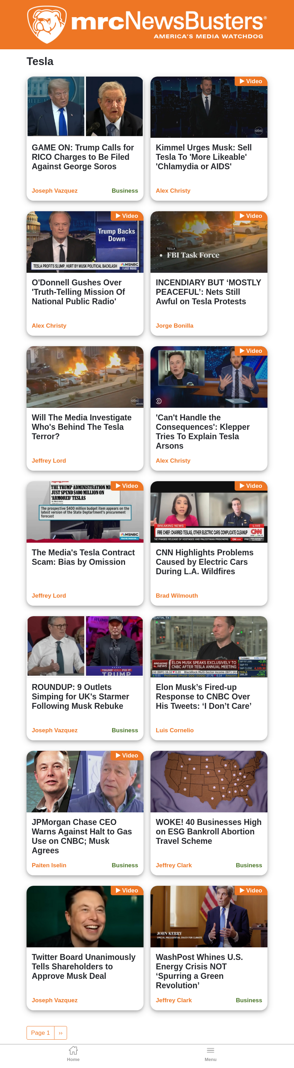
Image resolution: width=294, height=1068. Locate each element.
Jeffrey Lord (49, 460)
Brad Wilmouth (177, 595)
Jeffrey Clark (174, 865)
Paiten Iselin (49, 865)
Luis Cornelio (175, 730)
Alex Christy (173, 190)
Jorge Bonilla (174, 325)
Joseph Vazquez (55, 190)
